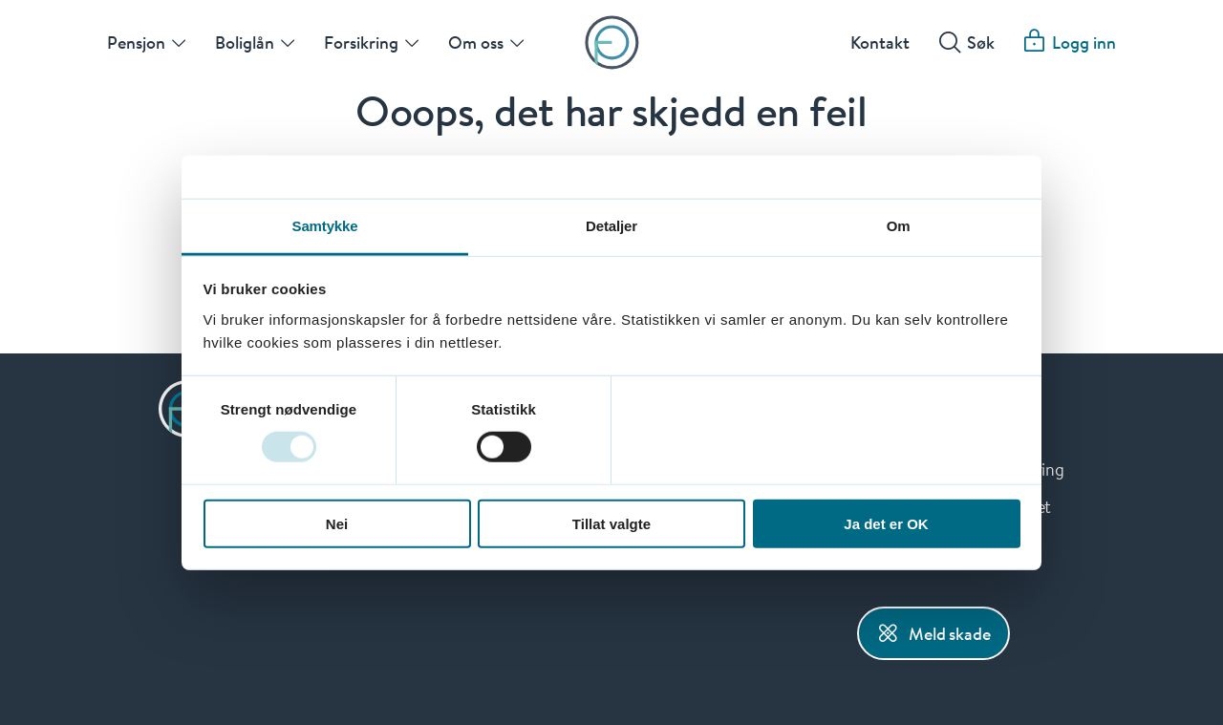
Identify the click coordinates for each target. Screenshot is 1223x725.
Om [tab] (899, 225)
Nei (337, 523)
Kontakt (880, 42)
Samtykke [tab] (325, 225)
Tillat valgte (611, 523)
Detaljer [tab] (611, 225)
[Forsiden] (612, 42)
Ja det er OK (886, 523)
